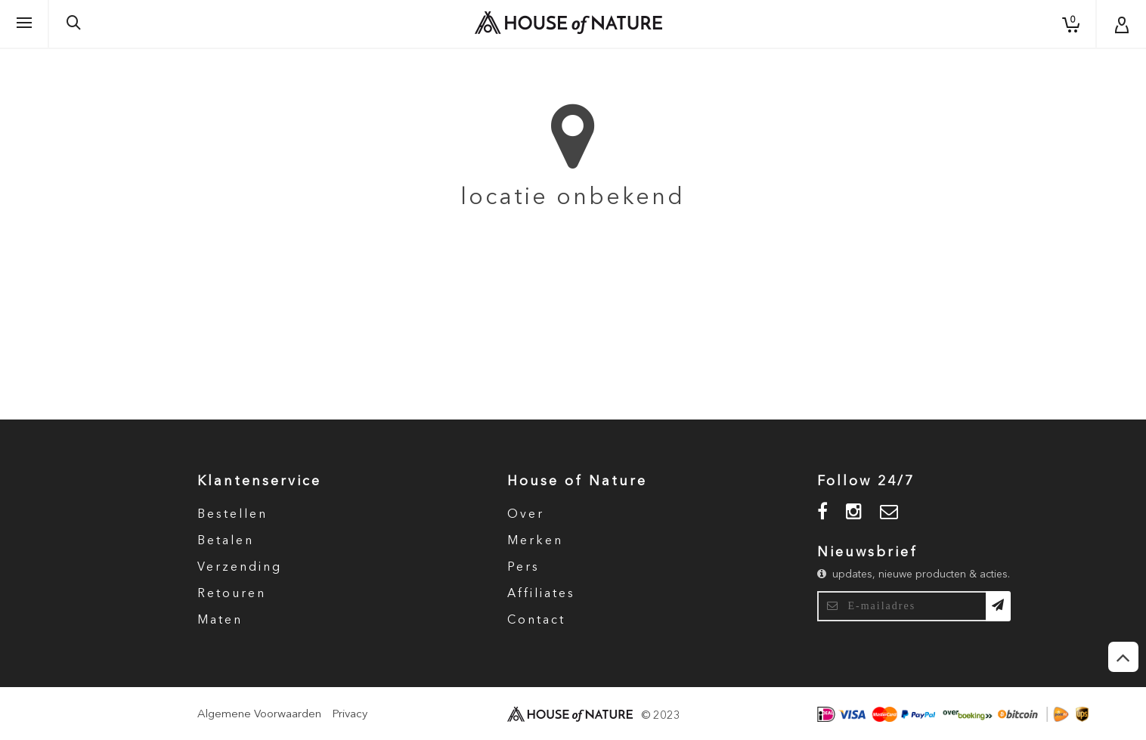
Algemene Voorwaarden (259, 714)
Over (525, 515)
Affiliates (541, 594)
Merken (535, 541)
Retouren (231, 594)
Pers (523, 568)
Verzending (239, 568)
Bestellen (232, 515)
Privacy (349, 714)
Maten (220, 621)
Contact (536, 621)
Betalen (225, 541)
